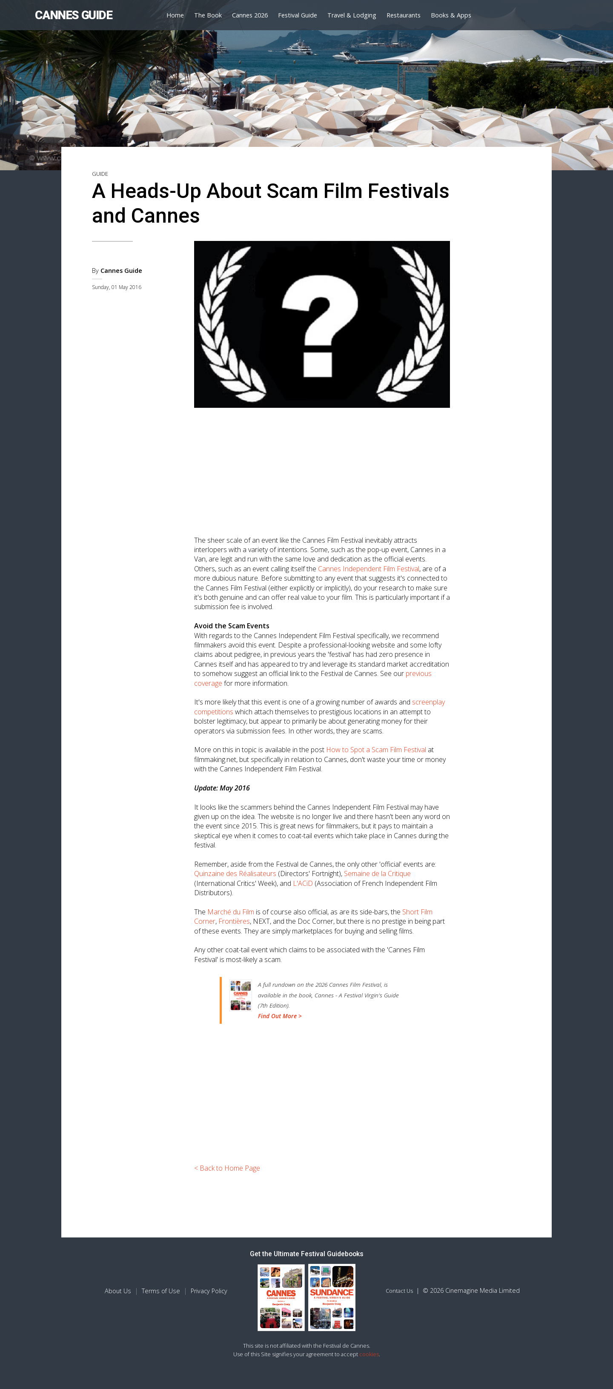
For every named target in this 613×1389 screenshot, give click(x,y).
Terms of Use (161, 1291)
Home (175, 15)
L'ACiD (303, 883)
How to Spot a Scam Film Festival (376, 749)
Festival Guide (297, 15)
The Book (208, 15)
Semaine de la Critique (377, 873)
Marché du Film (230, 911)
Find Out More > (280, 1016)
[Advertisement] (322, 468)
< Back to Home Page (227, 1168)
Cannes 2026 (250, 15)
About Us (118, 1291)
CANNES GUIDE (73, 15)
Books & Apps (451, 15)
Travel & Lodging (351, 15)
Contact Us (399, 1290)
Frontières (234, 921)
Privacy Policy (209, 1291)
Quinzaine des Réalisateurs (235, 873)
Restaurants (404, 15)
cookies (369, 1354)
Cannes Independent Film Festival (368, 568)
